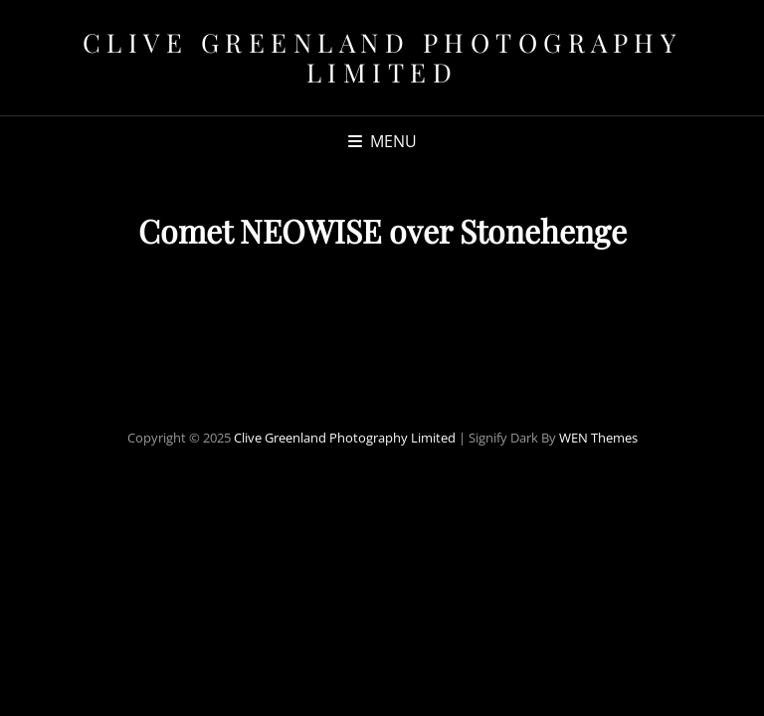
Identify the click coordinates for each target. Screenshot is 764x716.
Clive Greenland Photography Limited (382, 57)
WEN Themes (598, 438)
